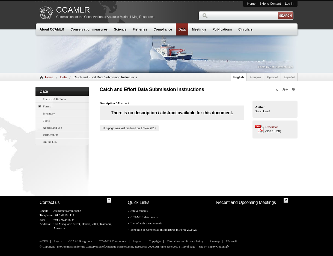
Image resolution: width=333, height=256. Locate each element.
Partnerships (50, 134)
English (238, 77)
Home (251, 3)
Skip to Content (270, 3)
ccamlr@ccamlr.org (65, 210)
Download (271, 126)
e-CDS (44, 241)
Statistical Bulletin (54, 99)
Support (137, 241)
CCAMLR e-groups (80, 241)
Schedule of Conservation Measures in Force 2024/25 (163, 229)
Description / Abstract (114, 103)
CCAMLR (73, 10)
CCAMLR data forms (143, 217)
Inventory (49, 113)
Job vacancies (139, 210)
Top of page (188, 246)
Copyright (155, 241)
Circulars (245, 29)
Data (182, 29)
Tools (46, 120)
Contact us (50, 202)
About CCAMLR (52, 29)
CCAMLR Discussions (112, 241)
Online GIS (50, 141)
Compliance (163, 29)
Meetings (199, 29)
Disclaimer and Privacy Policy (185, 241)
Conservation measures (89, 29)
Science (120, 29)
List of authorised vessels (146, 223)
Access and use (52, 127)
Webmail (231, 241)
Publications (222, 29)
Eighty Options (217, 246)
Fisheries (140, 29)
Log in (289, 3)
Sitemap (215, 241)
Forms (44, 106)
